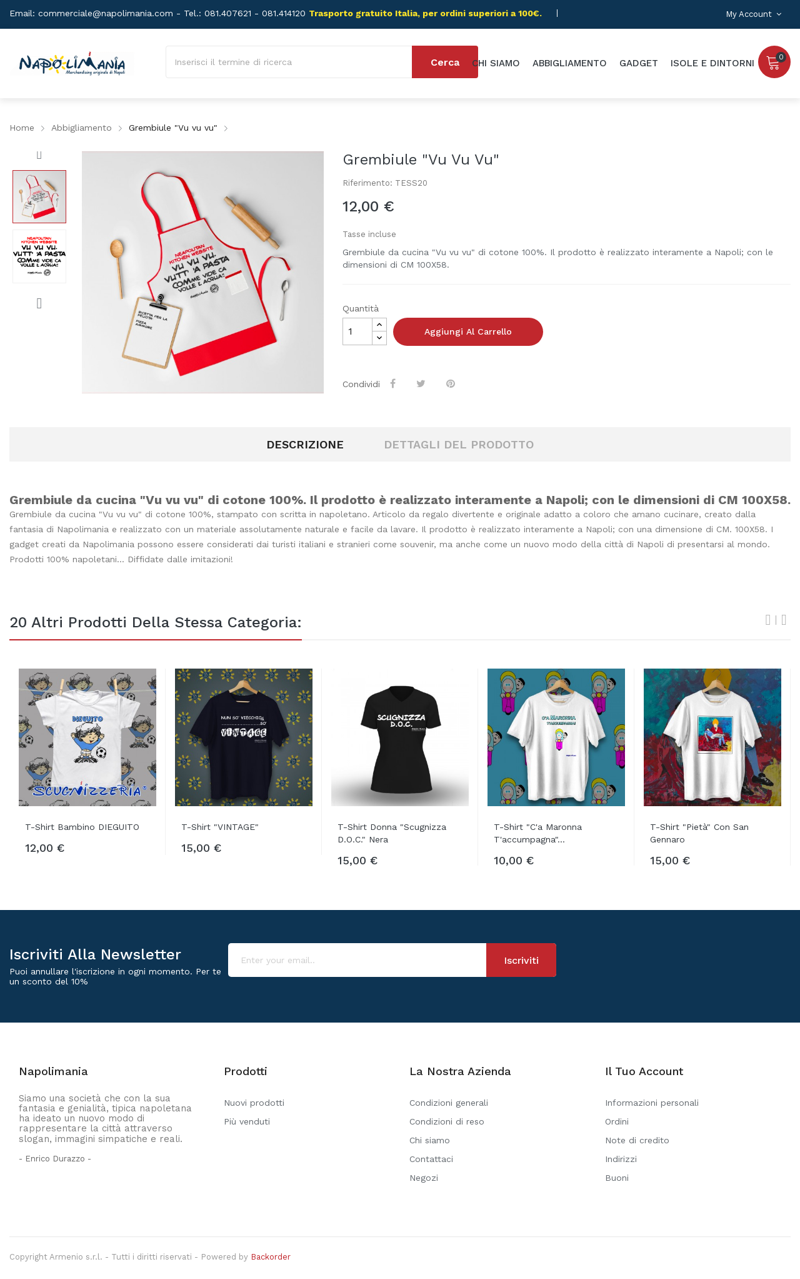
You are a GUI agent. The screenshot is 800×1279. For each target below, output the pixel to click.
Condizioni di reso (446, 1121)
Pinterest (451, 383)
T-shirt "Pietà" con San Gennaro (699, 833)
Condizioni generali (448, 1103)
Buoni (617, 1178)
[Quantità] (357, 331)
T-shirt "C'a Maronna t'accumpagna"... (538, 833)
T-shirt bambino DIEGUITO (82, 827)
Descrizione (305, 444)
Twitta (422, 383)
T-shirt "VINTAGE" (220, 827)
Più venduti (247, 1121)
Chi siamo (429, 1140)
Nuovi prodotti (254, 1103)
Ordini (617, 1121)
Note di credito (637, 1140)
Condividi (394, 383)
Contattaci (431, 1159)
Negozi (423, 1178)
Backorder (271, 1256)
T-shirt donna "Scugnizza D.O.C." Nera (392, 833)
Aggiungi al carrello (468, 331)
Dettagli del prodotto (459, 444)
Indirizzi (621, 1159)
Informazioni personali (652, 1103)
